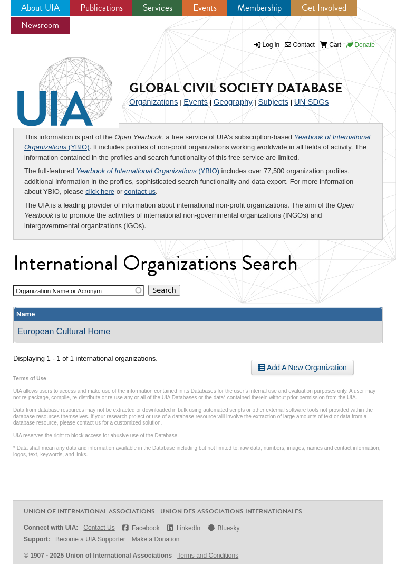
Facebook (140, 528)
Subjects (273, 101)
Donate (360, 45)
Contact (300, 45)
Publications (101, 7)
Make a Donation (156, 539)
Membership (259, 7)
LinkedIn (183, 528)
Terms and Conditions (207, 555)
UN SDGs (311, 101)
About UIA (40, 7)
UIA (52, 86)
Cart (330, 45)
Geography (233, 101)
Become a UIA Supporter (90, 539)
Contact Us (98, 527)
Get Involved (324, 7)
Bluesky (223, 528)
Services (157, 7)
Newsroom (40, 25)
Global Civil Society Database (236, 88)
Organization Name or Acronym (59, 290)
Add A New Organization (302, 367)
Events (205, 7)
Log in (271, 45)
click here (99, 191)
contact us (140, 191)
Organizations (153, 101)
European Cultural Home (63, 331)
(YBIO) (147, 171)
